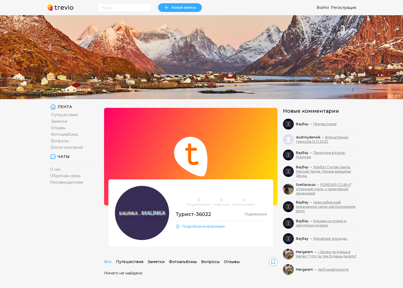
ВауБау (302, 124)
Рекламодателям (66, 182)
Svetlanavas (306, 185)
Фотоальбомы (64, 134)
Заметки (59, 121)
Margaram (305, 252)
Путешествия (64, 114)
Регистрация (343, 7)
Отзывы (58, 127)
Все (108, 261)
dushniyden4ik (308, 137)
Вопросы (60, 140)
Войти (323, 7)
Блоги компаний (67, 147)
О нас (55, 169)
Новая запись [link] (180, 7)
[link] (273, 261)
